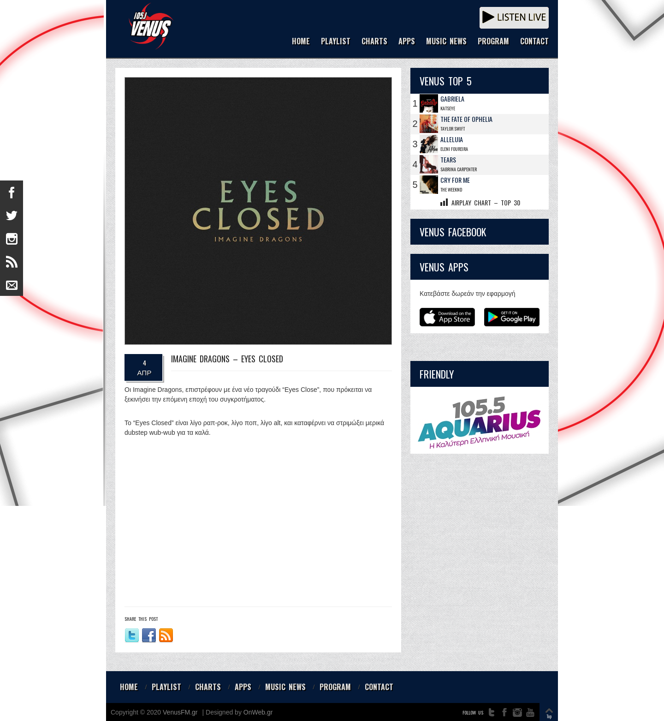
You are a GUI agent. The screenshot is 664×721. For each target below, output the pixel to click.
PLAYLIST (335, 42)
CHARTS (374, 42)
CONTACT (534, 42)
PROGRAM (493, 42)
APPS (406, 42)
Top (548, 716)
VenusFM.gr (180, 712)
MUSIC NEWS (446, 42)
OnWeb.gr (258, 712)
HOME (301, 42)
